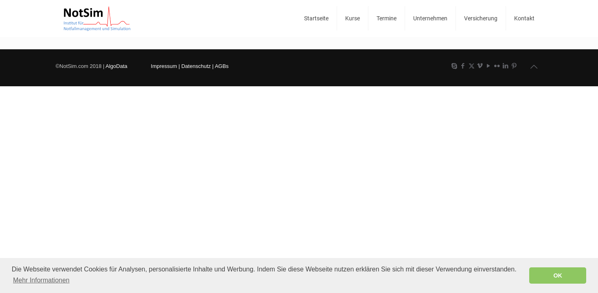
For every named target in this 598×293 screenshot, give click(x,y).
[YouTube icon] (489, 66)
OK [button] (557, 275)
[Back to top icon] (534, 66)
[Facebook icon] (463, 66)
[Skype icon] (454, 66)
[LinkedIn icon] (506, 66)
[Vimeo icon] (480, 66)
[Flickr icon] (497, 66)
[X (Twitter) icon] (472, 66)
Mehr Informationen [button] (41, 280)
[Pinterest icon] (514, 66)
